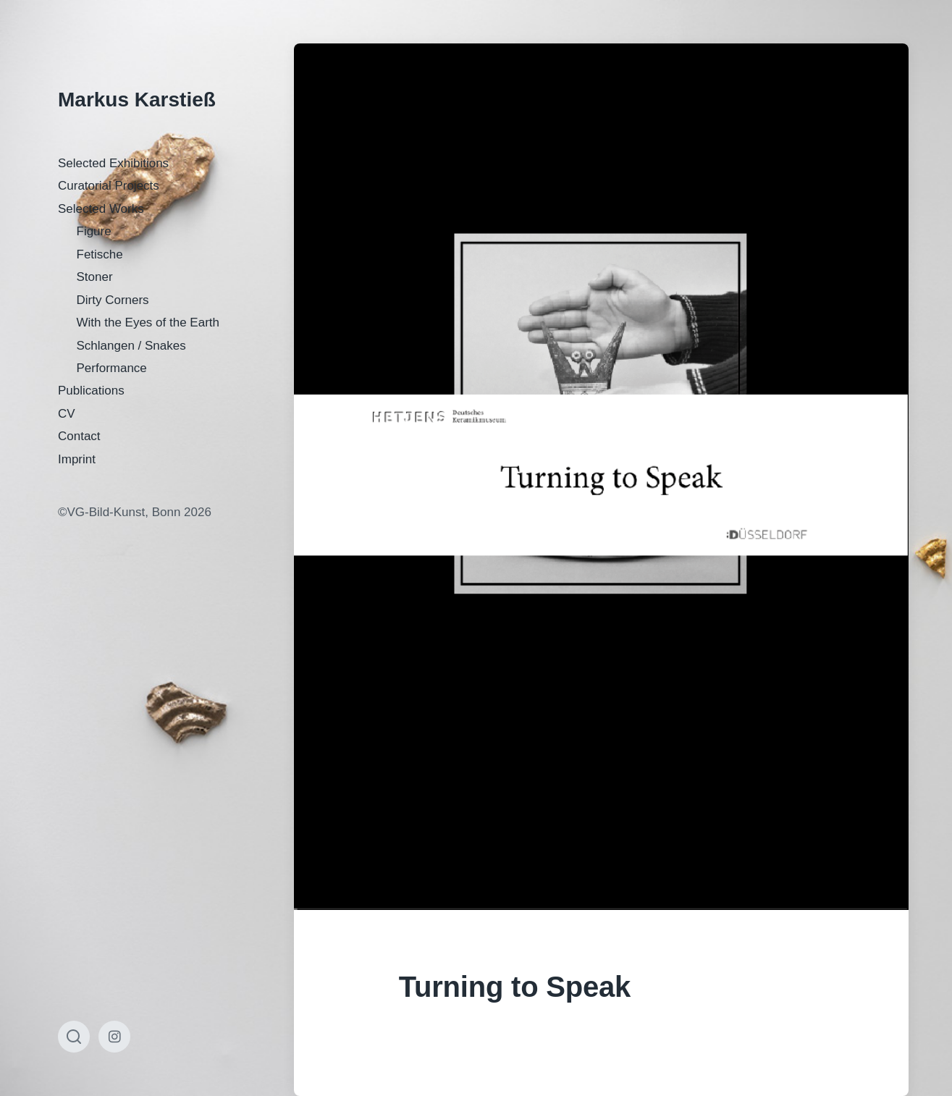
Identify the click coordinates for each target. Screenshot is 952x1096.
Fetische (100, 254)
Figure (94, 231)
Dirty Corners (113, 300)
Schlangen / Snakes (131, 346)
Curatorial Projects (108, 186)
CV (66, 414)
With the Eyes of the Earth (148, 322)
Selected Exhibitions (113, 163)
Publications (91, 390)
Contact (79, 436)
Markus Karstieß (137, 99)
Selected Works (101, 209)
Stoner (95, 277)
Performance (112, 368)
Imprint (77, 459)
